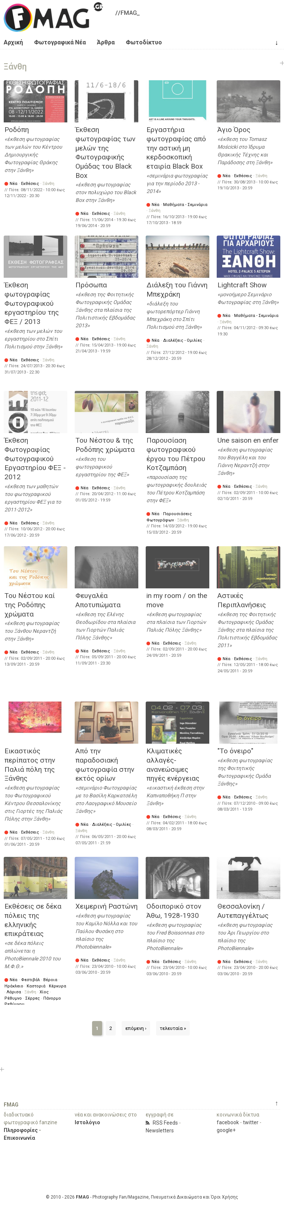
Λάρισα (14, 992)
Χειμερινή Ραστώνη (106, 906)
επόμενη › (135, 1028)
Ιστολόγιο (87, 1122)
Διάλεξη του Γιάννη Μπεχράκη (176, 289)
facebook (228, 1122)
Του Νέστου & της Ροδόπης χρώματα (105, 445)
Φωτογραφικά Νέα (60, 42)
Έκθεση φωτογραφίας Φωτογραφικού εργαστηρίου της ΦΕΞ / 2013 (31, 303)
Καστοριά (36, 986)
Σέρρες (32, 998)
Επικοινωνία (19, 1138)
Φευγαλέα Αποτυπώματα (98, 600)
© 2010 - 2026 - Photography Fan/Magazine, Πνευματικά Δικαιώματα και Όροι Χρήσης (142, 1197)
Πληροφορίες (21, 1130)
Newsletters (160, 1130)
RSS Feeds (165, 1123)
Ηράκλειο (13, 986)
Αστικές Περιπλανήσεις (241, 600)
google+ (226, 1130)
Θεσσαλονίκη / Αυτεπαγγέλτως (242, 911)
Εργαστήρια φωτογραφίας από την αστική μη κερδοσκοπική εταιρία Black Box (176, 147)
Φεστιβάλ (30, 979)
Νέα (13, 183)
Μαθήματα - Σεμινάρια (185, 204)
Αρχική (13, 42)
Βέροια (50, 979)
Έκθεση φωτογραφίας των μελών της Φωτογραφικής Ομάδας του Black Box (105, 152)
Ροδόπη (16, 129)
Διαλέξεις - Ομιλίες (182, 340)
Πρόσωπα (91, 285)
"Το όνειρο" (235, 751)
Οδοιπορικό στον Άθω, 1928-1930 (173, 911)
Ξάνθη (48, 183)
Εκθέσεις (30, 183)
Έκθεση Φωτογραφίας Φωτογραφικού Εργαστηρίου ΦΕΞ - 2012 (35, 458)
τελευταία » (173, 1028)
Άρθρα (106, 42)
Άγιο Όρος (233, 129)
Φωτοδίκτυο (144, 42)
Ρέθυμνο (13, 998)
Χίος (44, 992)
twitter (250, 1122)
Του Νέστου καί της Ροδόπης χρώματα (29, 604)
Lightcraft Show (242, 285)
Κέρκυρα (57, 986)
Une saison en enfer (248, 440)
